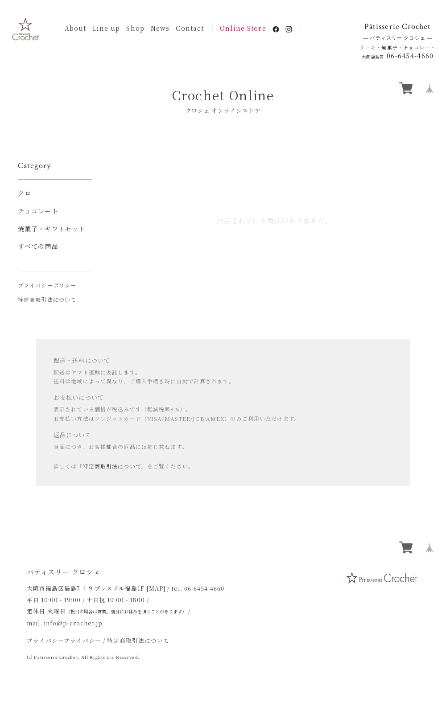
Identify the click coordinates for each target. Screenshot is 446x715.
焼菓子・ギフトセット (51, 228)
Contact (190, 28)
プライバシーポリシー (47, 285)
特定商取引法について (47, 299)
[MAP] (155, 588)
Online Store (243, 28)
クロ (24, 193)
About (76, 28)
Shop (135, 28)
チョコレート (38, 210)
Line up (106, 28)
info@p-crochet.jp (73, 623)
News (160, 28)
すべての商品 (38, 246)
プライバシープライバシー (64, 640)
